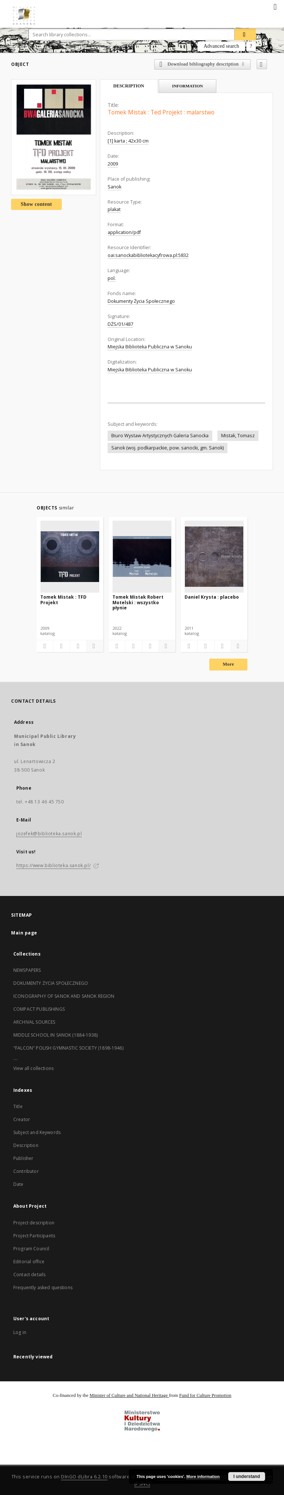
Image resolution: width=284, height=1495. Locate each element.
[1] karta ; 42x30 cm (128, 141)
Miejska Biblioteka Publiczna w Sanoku (150, 347)
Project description (33, 1223)
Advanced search (221, 46)
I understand (246, 1476)
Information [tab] (187, 86)
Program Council (31, 1248)
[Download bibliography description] (61, 646)
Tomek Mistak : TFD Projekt (63, 599)
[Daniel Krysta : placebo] (214, 556)
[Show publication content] (78, 646)
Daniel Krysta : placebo (212, 597)
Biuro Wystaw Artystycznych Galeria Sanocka (160, 435)
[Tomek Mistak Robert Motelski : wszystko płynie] (142, 556)
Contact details (29, 1274)
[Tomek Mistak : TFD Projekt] (70, 556)
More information (203, 1476)
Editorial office (28, 1261)
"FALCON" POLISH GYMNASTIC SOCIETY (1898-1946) (68, 1048)
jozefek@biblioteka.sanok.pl (49, 833)
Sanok (114, 187)
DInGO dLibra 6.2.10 (84, 1477)
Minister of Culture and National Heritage (129, 1395)
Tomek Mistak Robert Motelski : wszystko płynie (137, 602)
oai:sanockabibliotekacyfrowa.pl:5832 (148, 255)
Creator (21, 1119)
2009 (113, 164)
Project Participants (34, 1236)
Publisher (23, 1158)
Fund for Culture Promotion (205, 1395)
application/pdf (124, 232)
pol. (112, 278)
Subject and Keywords (37, 1132)
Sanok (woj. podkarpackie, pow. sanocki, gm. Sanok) (167, 448)
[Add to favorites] (262, 64)
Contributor (26, 1171)
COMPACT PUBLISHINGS (39, 1009)
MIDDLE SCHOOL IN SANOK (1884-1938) (55, 1035)
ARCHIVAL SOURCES (34, 1022)
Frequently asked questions (42, 1287)
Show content (36, 204)
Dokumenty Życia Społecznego (141, 301)
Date (18, 1184)
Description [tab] (128, 85)
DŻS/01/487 (120, 324)
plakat (114, 209)
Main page (24, 933)
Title (18, 1106)
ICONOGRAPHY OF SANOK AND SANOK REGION (64, 996)
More (228, 664)
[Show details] (94, 646)
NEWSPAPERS (27, 970)
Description (25, 1145)
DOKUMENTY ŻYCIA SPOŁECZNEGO (50, 983)
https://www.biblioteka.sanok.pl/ (53, 865)
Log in (19, 1332)
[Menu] (275, 6)
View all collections (33, 1068)
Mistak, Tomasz (238, 435)
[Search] (245, 34)
